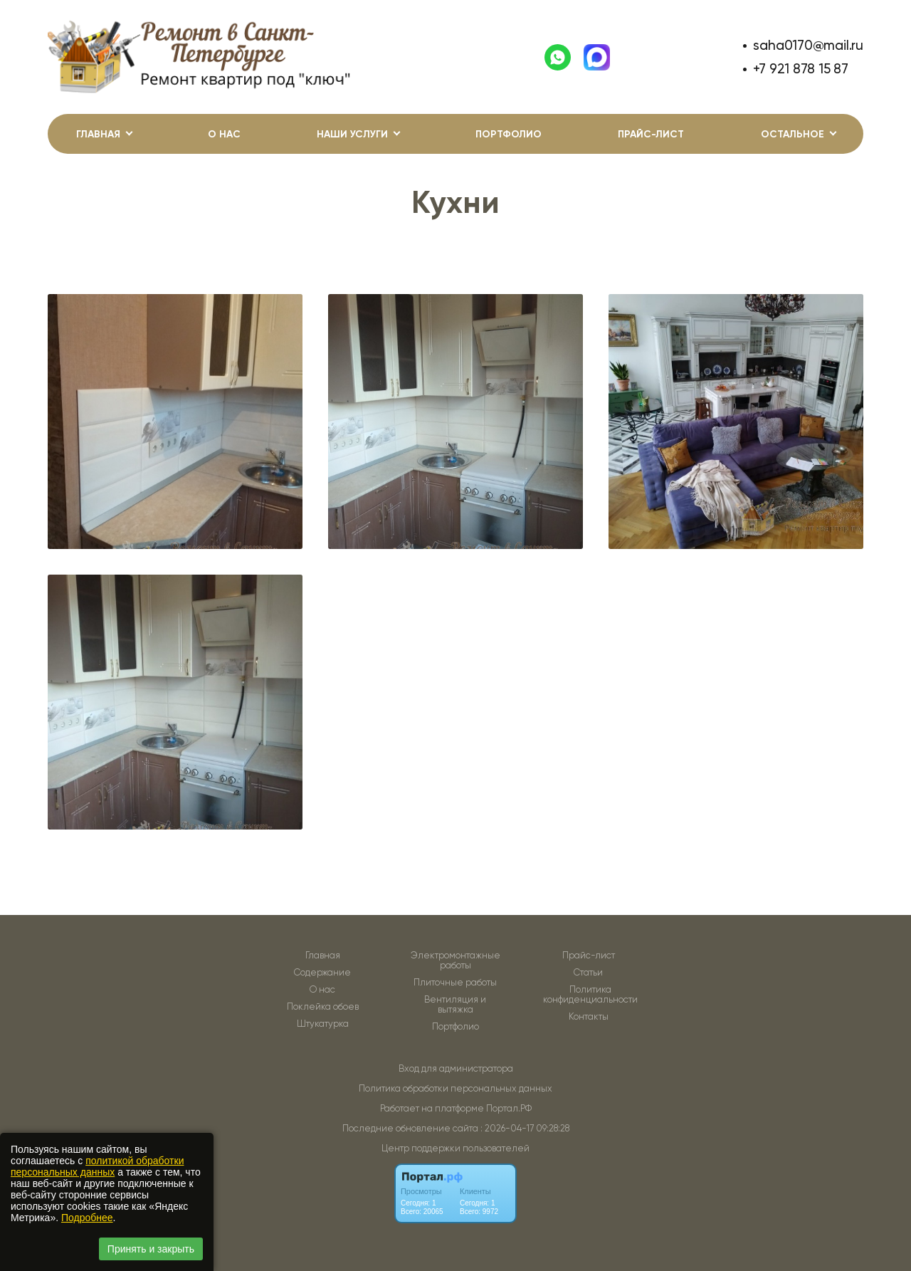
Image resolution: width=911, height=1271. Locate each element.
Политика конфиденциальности (590, 995)
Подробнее (87, 1217)
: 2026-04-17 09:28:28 (524, 1128)
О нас (224, 134)
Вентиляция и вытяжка (455, 1005)
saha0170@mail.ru (808, 45)
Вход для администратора (456, 1068)
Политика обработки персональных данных (455, 1088)
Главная (322, 956)
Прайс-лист (651, 134)
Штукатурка (323, 1024)
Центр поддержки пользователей (455, 1148)
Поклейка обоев (323, 1007)
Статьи (588, 973)
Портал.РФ (509, 1108)
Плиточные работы (455, 983)
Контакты (589, 1017)
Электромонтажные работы (455, 961)
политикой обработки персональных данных (97, 1166)
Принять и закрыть (150, 1249)
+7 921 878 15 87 (800, 69)
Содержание (322, 973)
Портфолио (508, 134)
